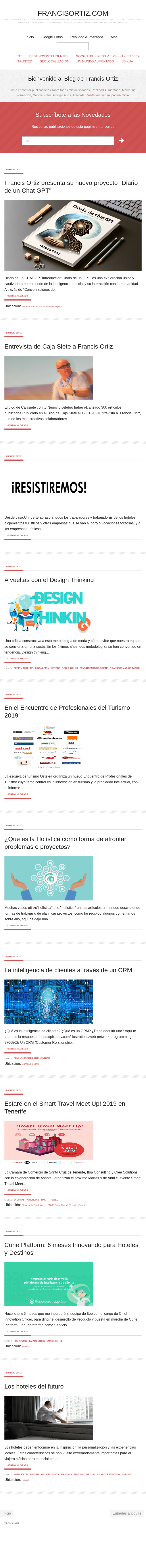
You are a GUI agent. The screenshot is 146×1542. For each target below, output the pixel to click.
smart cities (37, 1341)
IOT (43, 1474)
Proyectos (21, 1341)
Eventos (19, 1200)
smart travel (49, 1200)
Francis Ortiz (14, 169)
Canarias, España (31, 1064)
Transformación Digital (125, 668)
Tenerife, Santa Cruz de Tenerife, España (42, 306)
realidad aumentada (59, 1474)
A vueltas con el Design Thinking (49, 579)
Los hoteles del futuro (34, 1386)
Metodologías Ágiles (65, 668)
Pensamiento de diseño (94, 668)
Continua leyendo (17, 296)
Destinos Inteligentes (49, 56)
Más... (116, 37)
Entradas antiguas (127, 1513)
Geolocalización (54, 61)
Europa (25, 1480)
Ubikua (127, 61)
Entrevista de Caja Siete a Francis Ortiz (58, 346)
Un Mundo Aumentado (95, 61)
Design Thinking (24, 668)
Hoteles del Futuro (27, 1474)
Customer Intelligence (35, 1058)
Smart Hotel (54, 1341)
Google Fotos (52, 37)
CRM (16, 1058)
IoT (19, 56)
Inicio (30, 37)
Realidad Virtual (85, 1474)
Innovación (42, 668)
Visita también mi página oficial (108, 95)
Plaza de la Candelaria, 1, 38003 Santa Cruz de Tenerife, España (54, 1205)
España (25, 1346)
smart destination (109, 1474)
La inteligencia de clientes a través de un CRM (68, 970)
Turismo (127, 1474)
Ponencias (33, 1200)
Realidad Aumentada (86, 37)
